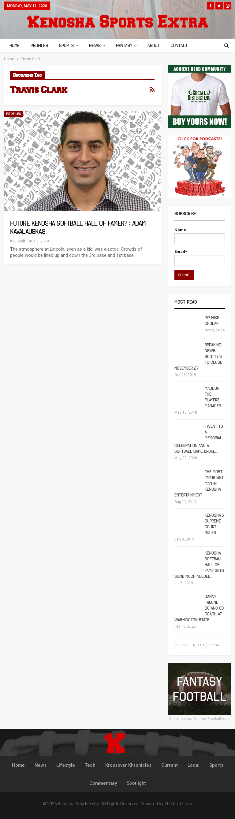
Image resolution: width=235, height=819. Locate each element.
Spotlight (136, 783)
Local (194, 765)
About (158, 45)
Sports (68, 45)
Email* (199, 257)
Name (199, 235)
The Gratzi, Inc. (178, 803)
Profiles (40, 45)
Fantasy (128, 45)
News (97, 45)
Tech (90, 765)
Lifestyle (65, 765)
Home (14, 45)
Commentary (103, 783)
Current (169, 765)
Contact (184, 45)
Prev (182, 645)
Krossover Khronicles (128, 765)
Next (198, 645)
